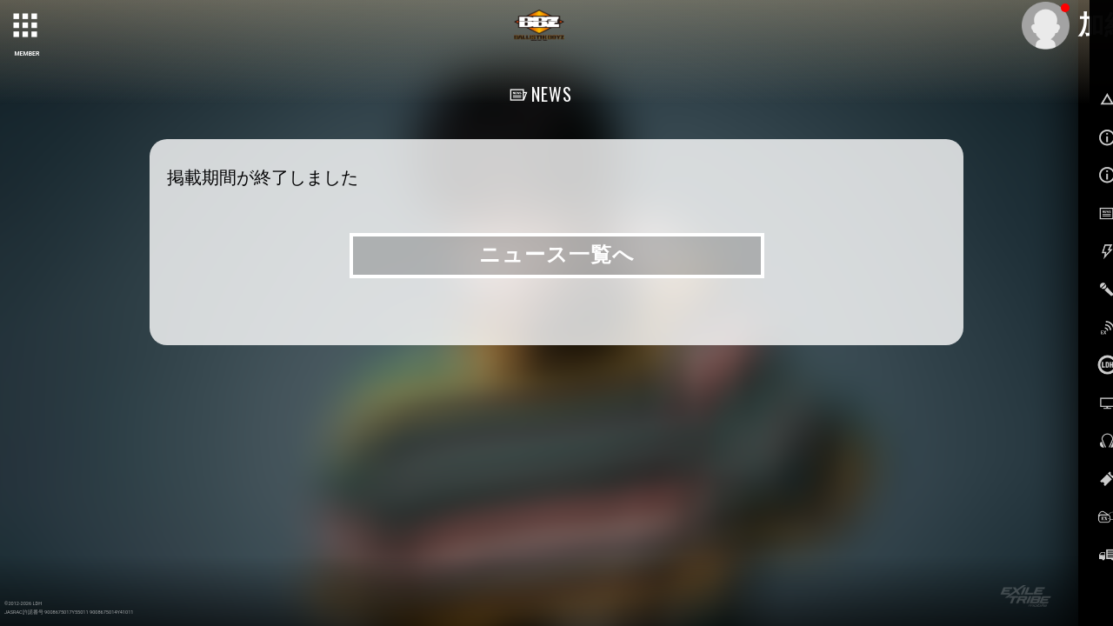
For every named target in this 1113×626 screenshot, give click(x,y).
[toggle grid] (27, 27)
